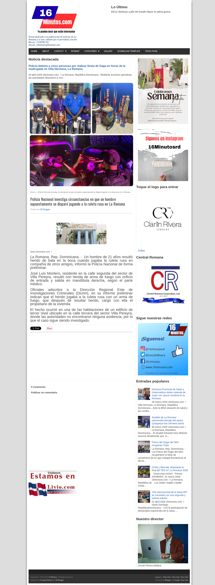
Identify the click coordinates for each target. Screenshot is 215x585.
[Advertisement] (56, 355)
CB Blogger (45, 209)
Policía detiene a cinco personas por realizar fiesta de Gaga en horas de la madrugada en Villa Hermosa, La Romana (77, 67)
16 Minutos (53, 577)
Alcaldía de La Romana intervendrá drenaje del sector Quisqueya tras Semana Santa (168, 420)
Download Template (128, 51)
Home (34, 51)
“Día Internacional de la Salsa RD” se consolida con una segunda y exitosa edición (169, 495)
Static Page (151, 51)
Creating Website (46, 580)
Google (177, 580)
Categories (90, 51)
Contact (59, 51)
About (45, 51)
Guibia (141, 250)
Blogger (168, 580)
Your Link (166, 577)
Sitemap (75, 51)
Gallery (108, 51)
